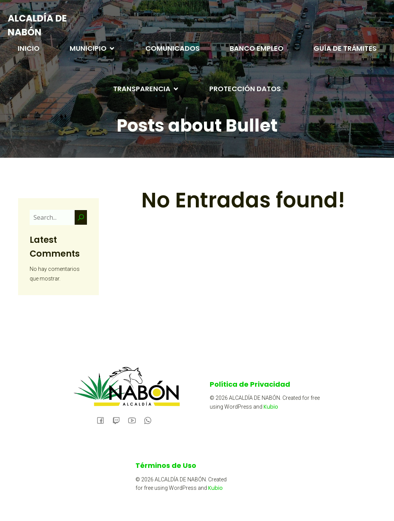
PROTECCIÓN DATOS (245, 89)
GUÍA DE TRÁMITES (345, 48)
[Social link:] (119, 419)
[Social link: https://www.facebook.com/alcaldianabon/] (103, 419)
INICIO (29, 48)
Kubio (271, 407)
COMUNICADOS (172, 48)
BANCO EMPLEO (257, 48)
